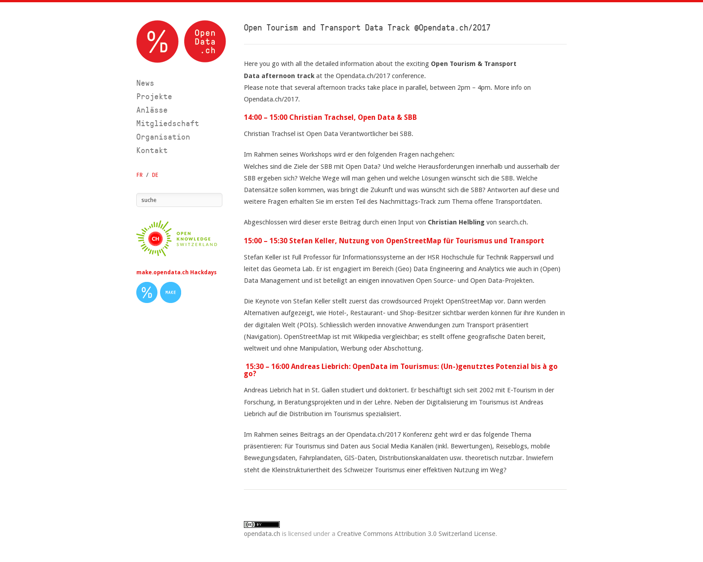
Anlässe (152, 109)
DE (155, 174)
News (145, 83)
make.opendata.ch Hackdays (176, 272)
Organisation (163, 136)
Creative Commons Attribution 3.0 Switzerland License (416, 533)
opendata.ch (262, 533)
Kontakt (152, 150)
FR (139, 174)
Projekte (154, 96)
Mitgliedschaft (167, 123)
